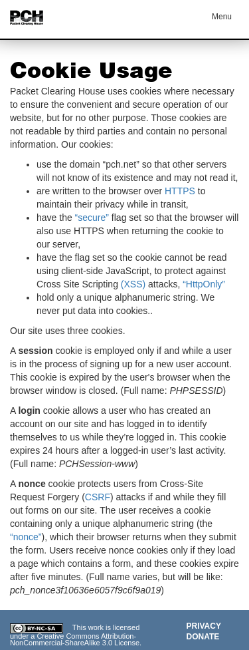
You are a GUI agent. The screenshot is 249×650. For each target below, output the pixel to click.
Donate (203, 636)
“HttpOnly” (204, 284)
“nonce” (25, 537)
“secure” (92, 217)
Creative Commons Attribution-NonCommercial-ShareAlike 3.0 (73, 639)
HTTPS (180, 191)
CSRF (97, 497)
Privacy (204, 626)
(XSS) (133, 284)
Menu (222, 16)
